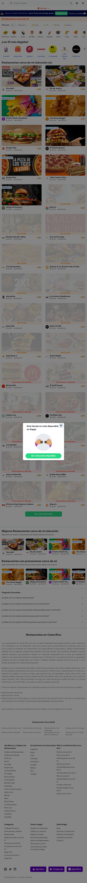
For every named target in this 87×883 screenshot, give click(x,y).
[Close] (61, 425)
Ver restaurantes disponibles (43, 456)
